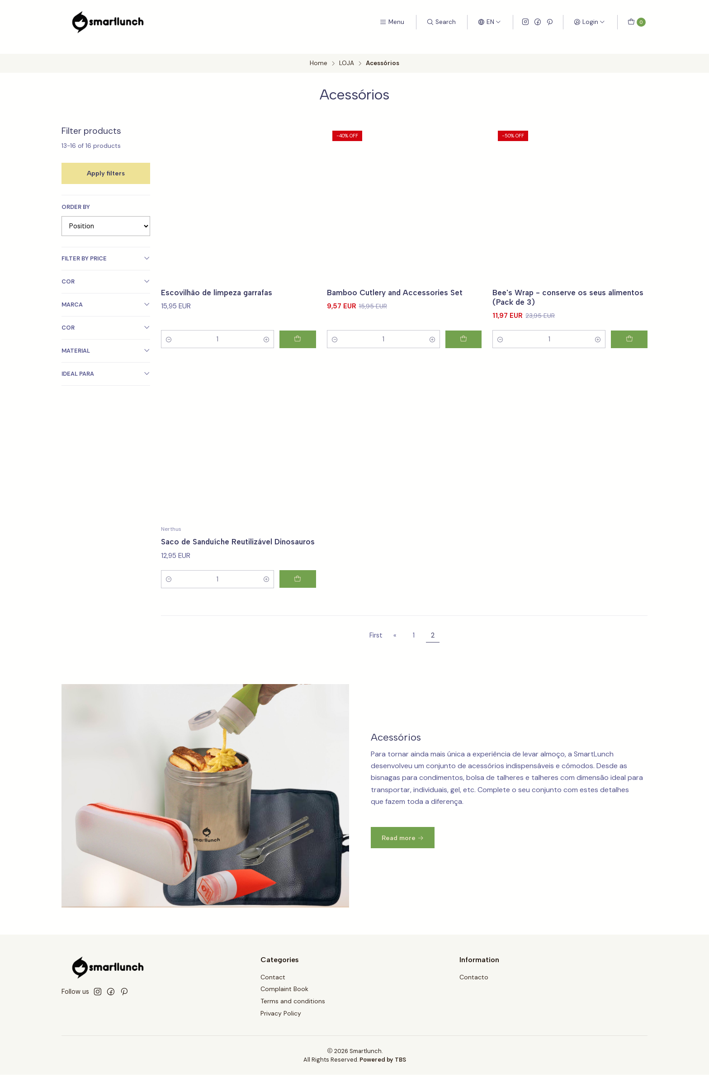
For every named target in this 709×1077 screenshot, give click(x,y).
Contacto (473, 979)
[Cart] (637, 22)
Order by (75, 197)
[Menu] (392, 22)
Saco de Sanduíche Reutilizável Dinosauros (219, 552)
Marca (105, 295)
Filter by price (105, 249)
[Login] (589, 22)
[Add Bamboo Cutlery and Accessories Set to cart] (461, 331)
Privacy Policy (280, 1015)
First (376, 637)
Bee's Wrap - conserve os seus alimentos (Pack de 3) (551, 288)
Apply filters (106, 164)
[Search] (441, 22)
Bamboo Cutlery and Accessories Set (397, 283)
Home (318, 54)
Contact (272, 979)
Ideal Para (105, 364)
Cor (105, 272)
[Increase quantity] (261, 331)
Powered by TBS (382, 1061)
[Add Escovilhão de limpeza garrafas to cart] (295, 331)
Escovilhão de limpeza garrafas (219, 283)
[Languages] (489, 22)
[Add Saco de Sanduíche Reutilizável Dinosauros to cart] (295, 594)
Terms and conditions (292, 1003)
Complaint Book (284, 991)
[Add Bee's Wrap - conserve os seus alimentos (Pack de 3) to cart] (627, 331)
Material (105, 341)
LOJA (346, 54)
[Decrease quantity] (169, 331)
